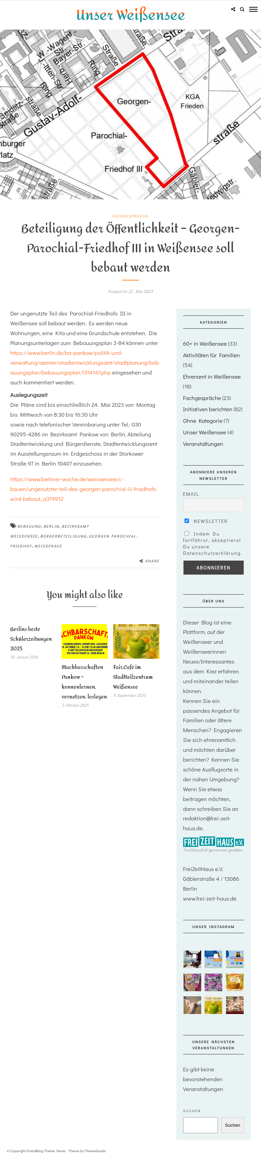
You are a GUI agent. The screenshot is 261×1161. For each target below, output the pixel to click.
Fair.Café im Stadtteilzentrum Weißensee (133, 677)
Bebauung (29, 525)
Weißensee (48, 545)
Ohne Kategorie (203, 420)
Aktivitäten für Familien (211, 355)
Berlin (51, 525)
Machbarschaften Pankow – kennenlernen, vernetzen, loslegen (84, 682)
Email (191, 493)
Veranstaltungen (203, 443)
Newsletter (206, 521)
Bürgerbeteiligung (63, 535)
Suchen (192, 1109)
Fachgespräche (130, 215)
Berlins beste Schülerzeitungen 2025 (31, 638)
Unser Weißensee (204, 432)
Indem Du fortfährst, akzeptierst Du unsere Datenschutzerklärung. (213, 543)
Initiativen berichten (207, 409)
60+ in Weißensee (205, 343)
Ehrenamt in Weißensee (212, 376)
